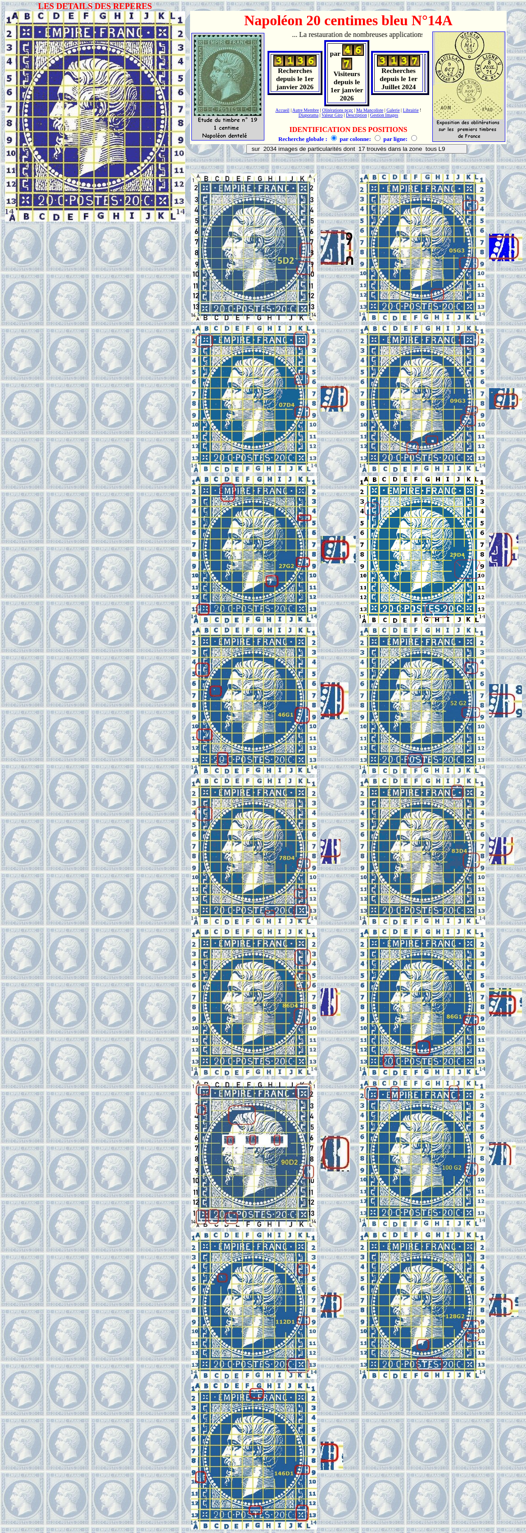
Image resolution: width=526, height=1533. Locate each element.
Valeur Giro (332, 115)
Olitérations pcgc (337, 110)
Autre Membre (305, 110)
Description (356, 115)
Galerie (392, 110)
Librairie (411, 110)
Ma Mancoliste (369, 110)
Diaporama (308, 115)
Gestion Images (384, 115)
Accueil (283, 110)
